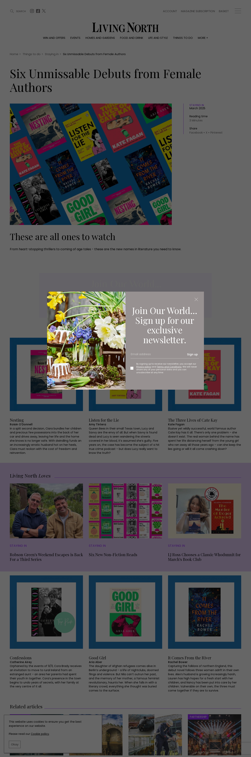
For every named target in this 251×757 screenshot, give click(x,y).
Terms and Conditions (169, 366)
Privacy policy (143, 366)
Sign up (192, 354)
